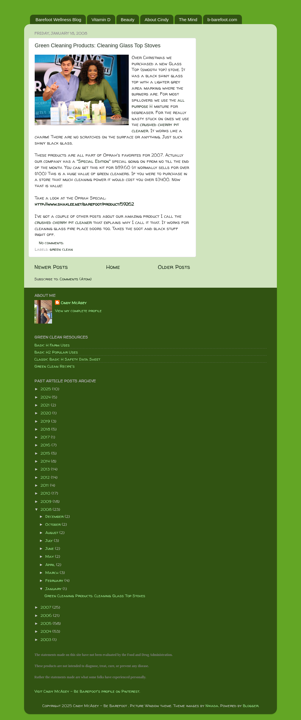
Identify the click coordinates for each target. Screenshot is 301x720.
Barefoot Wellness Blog (58, 19)
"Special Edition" (94, 161)
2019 (46, 421)
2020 (46, 413)
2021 (46, 405)
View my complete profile (78, 310)
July (49, 540)
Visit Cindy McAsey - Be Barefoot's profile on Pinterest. (87, 691)
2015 (46, 453)
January (54, 588)
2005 (47, 623)
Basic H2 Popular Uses (56, 352)
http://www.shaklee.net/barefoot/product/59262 (84, 204)
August (52, 532)
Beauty (128, 19)
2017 (46, 437)
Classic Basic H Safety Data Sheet (67, 359)
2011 (45, 485)
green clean (61, 249)
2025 (46, 388)
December (55, 516)
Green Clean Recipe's (54, 366)
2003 (46, 639)
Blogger (250, 705)
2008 (47, 509)
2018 (46, 429)
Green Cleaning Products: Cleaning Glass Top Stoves (97, 45)
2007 (46, 607)
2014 (46, 461)
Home (113, 267)
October (53, 524)
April (50, 564)
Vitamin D (101, 19)
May (50, 556)
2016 (46, 445)
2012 (46, 477)
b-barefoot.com (222, 19)
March (52, 572)
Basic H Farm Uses (52, 345)
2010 (46, 493)
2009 (47, 501)
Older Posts (174, 267)
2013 (46, 469)
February (54, 580)
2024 (46, 397)
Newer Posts (51, 267)
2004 (46, 631)
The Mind (188, 19)
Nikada (211, 705)
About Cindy (157, 19)
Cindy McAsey (73, 302)
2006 (47, 615)
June (50, 548)
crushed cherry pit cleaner (155, 127)
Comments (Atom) (76, 279)
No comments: (52, 242)
